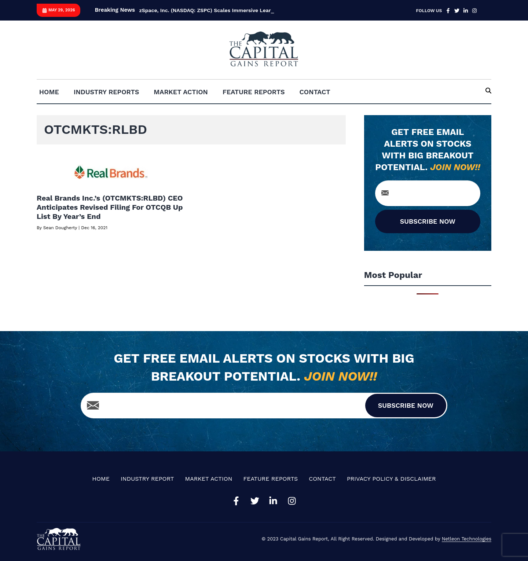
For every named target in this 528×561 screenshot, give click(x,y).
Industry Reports (106, 92)
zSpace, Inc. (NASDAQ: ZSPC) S (178, 10)
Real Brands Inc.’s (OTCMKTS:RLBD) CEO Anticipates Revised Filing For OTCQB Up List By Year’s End (110, 207)
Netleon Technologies (466, 539)
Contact (315, 92)
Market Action (181, 92)
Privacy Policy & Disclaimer (391, 478)
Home (49, 92)
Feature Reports (254, 92)
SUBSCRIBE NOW (427, 221)
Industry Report (147, 478)
